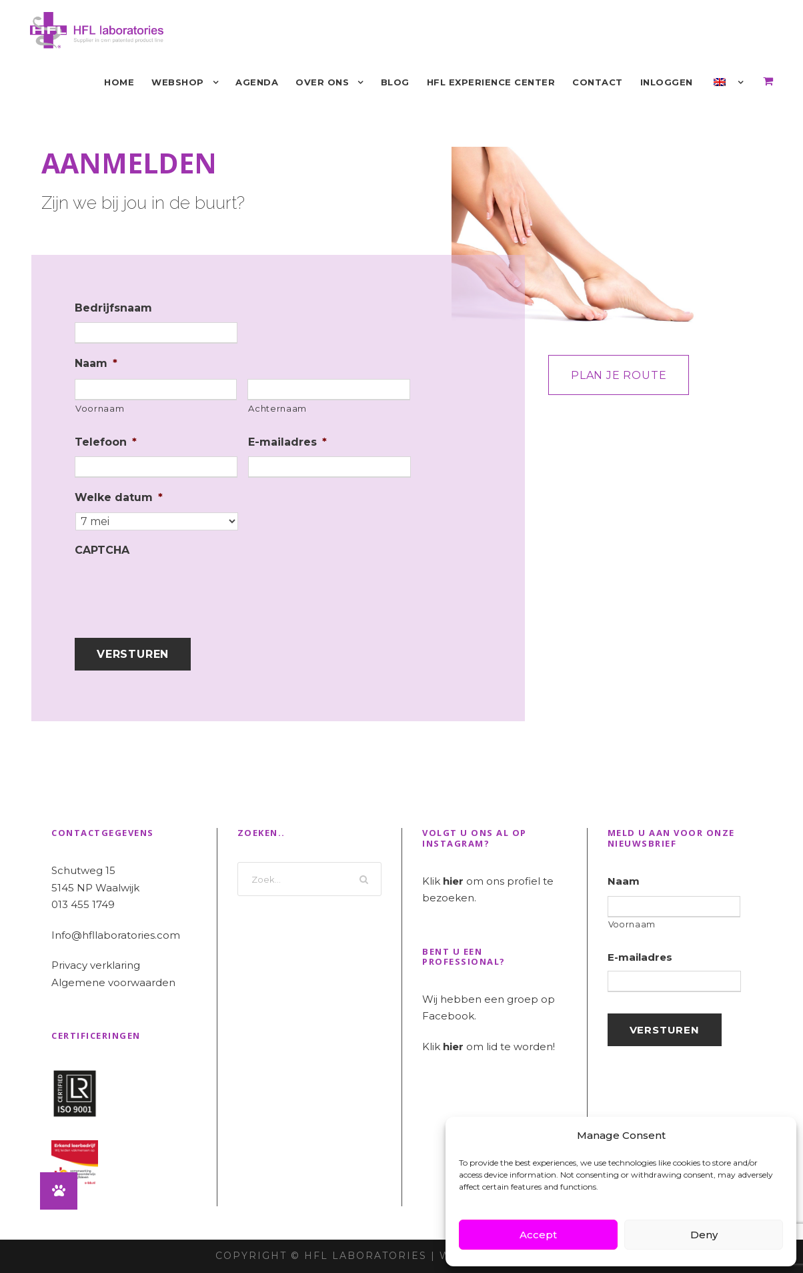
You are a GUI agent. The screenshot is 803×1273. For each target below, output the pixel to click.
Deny (704, 1234)
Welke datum (119, 497)
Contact (597, 82)
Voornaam (99, 408)
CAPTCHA (102, 550)
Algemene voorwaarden (113, 982)
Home (119, 82)
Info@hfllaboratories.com (115, 935)
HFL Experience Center (491, 82)
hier (453, 881)
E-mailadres (287, 442)
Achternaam (277, 408)
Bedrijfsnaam (113, 308)
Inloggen (666, 82)
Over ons (322, 82)
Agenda (256, 82)
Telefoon (106, 442)
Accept (538, 1234)
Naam (96, 363)
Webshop (177, 82)
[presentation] (176, 590)
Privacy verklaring (95, 965)
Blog (395, 82)
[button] (58, 1191)
